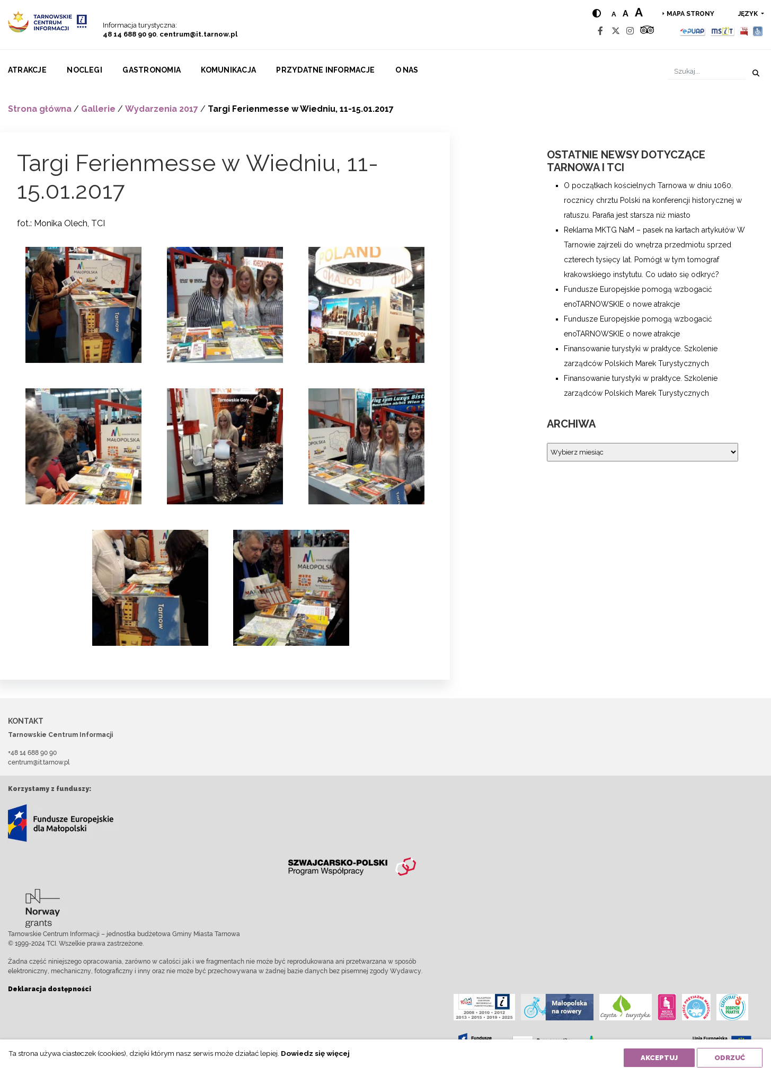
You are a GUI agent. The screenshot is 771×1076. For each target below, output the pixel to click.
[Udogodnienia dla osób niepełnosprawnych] (758, 31)
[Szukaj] (707, 71)
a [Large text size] (639, 12)
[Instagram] (630, 31)
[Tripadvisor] (647, 31)
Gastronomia (151, 70)
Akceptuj (659, 1058)
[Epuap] (692, 31)
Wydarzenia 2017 (161, 109)
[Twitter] (616, 31)
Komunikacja (228, 70)
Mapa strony (690, 13)
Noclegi (84, 70)
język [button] (748, 13)
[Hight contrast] (596, 13)
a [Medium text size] (625, 13)
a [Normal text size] (614, 14)
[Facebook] (600, 31)
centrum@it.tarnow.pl (198, 34)
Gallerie (98, 109)
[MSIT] (722, 31)
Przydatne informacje (325, 70)
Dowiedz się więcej (315, 1053)
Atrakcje (27, 70)
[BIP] (744, 31)
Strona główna (40, 109)
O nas (407, 70)
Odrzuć (729, 1058)
